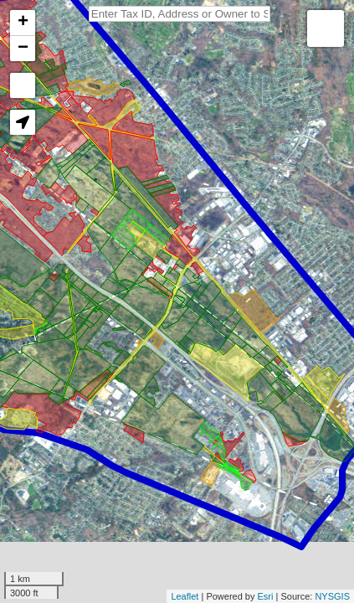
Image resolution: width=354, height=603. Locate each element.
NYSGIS (332, 596)
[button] (22, 122)
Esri (266, 596)
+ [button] (23, 22)
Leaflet (184, 596)
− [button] (23, 48)
